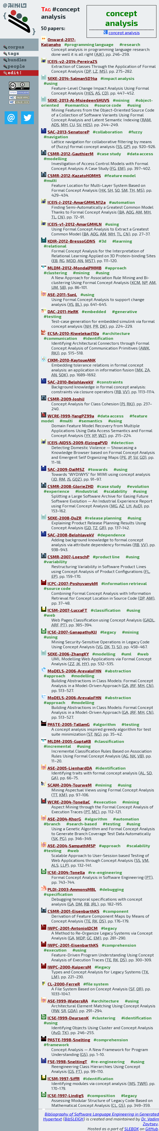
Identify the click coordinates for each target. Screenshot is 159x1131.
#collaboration (108, 131)
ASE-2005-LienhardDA (70, 767)
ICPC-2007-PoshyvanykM (73, 583)
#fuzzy (135, 131)
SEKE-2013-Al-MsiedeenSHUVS (78, 100)
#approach (115, 267)
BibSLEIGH (73, 1118)
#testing (52, 316)
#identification (98, 338)
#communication (60, 338)
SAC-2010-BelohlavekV (70, 381)
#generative (124, 311)
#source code (107, 105)
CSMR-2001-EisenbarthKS (73, 911)
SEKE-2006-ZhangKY (68, 653)
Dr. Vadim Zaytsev (150, 1121)
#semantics (76, 105)
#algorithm (104, 724)
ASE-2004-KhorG (64, 818)
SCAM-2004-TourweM (70, 784)
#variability (55, 561)
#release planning (103, 517)
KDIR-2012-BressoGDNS (71, 241)
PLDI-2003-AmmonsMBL (72, 889)
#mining (121, 100)
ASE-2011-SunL (62, 294)
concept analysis (124, 32)
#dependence (111, 534)
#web (49, 615)
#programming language (89, 44)
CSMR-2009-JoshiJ (66, 398)
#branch (52, 823)
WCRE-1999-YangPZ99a (71, 415)
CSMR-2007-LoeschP (68, 556)
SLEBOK (131, 1128)
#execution (104, 801)
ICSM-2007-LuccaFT (67, 610)
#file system (95, 983)
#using (51, 83)
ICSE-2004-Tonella (66, 872)
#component (115, 911)
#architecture (116, 333)
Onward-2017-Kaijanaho (58, 42)
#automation (122, 202)
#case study (109, 153)
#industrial (86, 491)
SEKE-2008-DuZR (64, 517)
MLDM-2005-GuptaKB (69, 741)
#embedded (94, 311)
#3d (102, 241)
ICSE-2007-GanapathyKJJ (72, 632)
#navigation (56, 136)
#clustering (55, 272)
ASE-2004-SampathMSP (72, 845)
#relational (55, 245)
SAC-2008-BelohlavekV (71, 534)
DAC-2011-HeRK (63, 311)
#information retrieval (124, 583)
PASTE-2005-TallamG (69, 724)
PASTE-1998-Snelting (69, 1039)
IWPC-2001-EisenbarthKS (73, 945)
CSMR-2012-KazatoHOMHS (74, 175)
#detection (122, 442)
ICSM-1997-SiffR (64, 1078)
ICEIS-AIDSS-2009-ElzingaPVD (78, 442)
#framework (56, 1044)
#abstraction (118, 670)
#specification (58, 894)
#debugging (111, 889)
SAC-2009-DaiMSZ (66, 469)
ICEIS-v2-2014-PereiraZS (72, 61)
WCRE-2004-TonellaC (69, 801)
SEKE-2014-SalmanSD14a (72, 78)
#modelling (55, 158)
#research (129, 44)
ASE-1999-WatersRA (68, 1000)
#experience (56, 491)
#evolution (138, 486)
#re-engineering (105, 872)
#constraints (110, 381)
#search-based (81, 823)
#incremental (57, 746)
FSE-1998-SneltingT (67, 1061)
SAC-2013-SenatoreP (68, 131)
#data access (140, 153)
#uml (126, 653)
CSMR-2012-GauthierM (70, 153)
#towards (98, 469)
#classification (105, 610)
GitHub (151, 1128)
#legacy (108, 632)
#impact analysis (117, 78)
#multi (50, 180)
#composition (101, 1095)
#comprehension (119, 945)
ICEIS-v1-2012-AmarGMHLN (75, 224)
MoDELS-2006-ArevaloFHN (74, 670)
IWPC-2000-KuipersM (69, 966)
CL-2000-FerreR (64, 983)
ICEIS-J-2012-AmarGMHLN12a (77, 202)
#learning (122, 241)
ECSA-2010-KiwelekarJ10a (73, 333)
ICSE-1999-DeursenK (68, 1017)
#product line (106, 556)
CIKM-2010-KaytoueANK (72, 360)
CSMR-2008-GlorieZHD (70, 486)
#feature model (120, 175)
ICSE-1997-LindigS (66, 1095)
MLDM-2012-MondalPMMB (74, 267)
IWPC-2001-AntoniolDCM (73, 928)
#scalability (115, 491)
